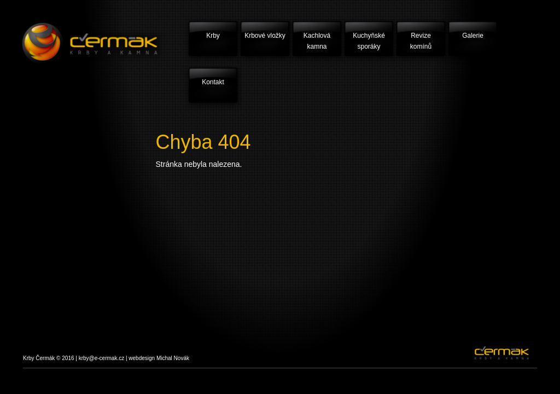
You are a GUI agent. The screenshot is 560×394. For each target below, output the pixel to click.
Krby (213, 35)
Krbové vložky (264, 35)
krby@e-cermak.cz (102, 358)
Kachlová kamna (317, 41)
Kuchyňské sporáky (369, 41)
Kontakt (213, 82)
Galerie (472, 35)
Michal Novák (172, 358)
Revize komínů (420, 41)
